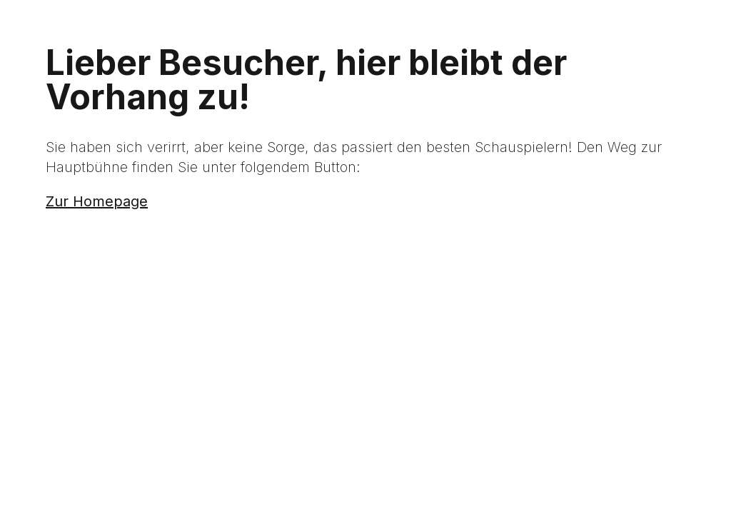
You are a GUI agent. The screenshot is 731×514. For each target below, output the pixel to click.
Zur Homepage (97, 201)
